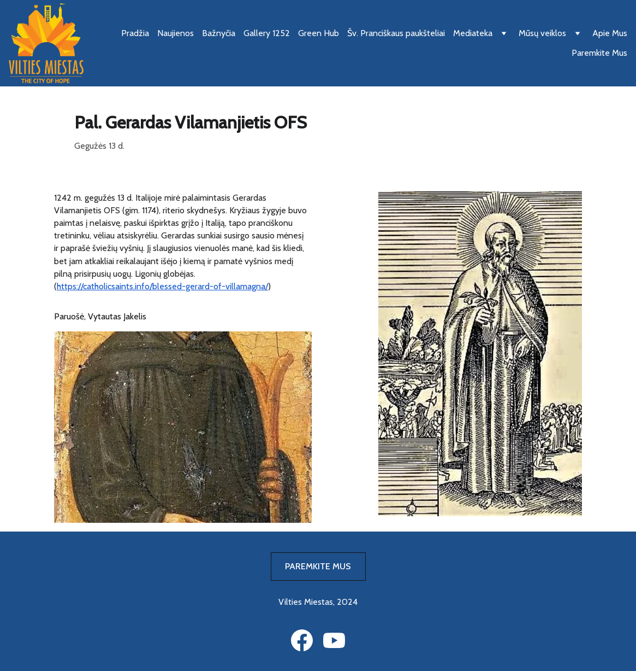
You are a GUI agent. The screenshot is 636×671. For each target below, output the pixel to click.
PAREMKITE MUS (318, 566)
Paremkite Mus (599, 53)
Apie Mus (609, 33)
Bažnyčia (218, 33)
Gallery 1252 (266, 33)
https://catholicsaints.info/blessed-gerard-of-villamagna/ (162, 286)
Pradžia (135, 33)
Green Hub (318, 33)
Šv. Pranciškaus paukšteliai (396, 33)
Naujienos (175, 33)
